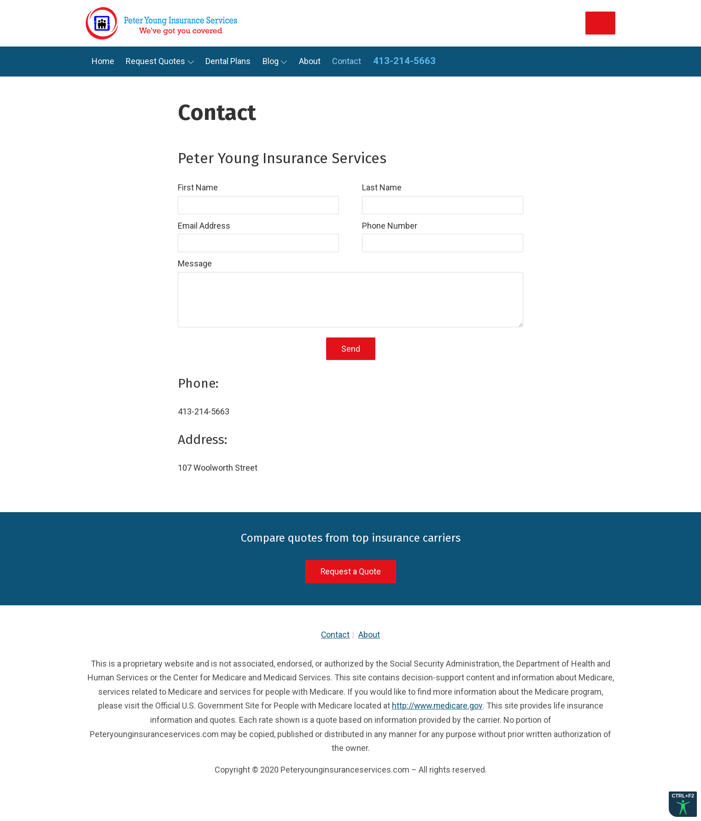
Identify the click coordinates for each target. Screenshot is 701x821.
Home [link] (103, 61)
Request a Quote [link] (350, 572)
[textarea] (350, 299)
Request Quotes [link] (155, 61)
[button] (683, 804)
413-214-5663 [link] (404, 60)
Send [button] (350, 349)
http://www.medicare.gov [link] (437, 706)
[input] (258, 205)
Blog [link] (271, 61)
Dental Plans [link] (228, 61)
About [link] (310, 61)
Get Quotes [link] (574, 23)
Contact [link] (346, 61)
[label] (258, 197)
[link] (164, 23)
